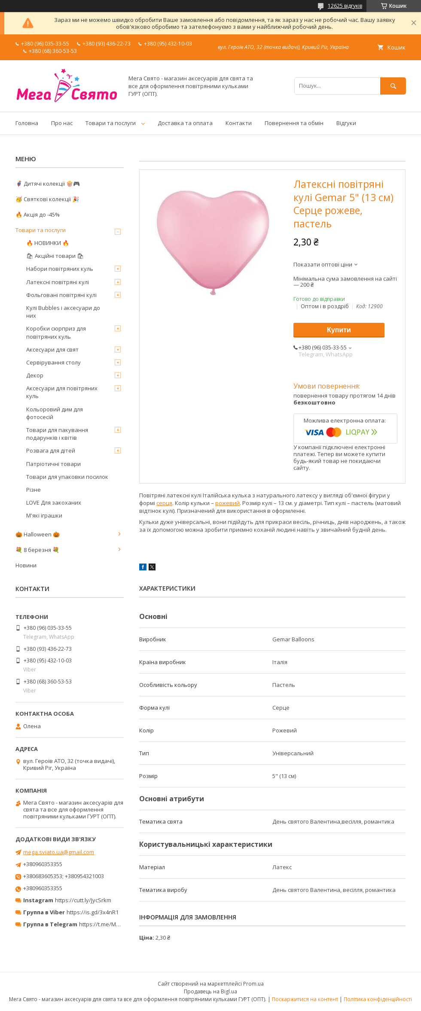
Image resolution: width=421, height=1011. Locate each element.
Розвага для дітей (50, 450)
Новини (26, 565)
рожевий (227, 503)
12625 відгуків (345, 5)
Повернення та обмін (294, 123)
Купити (339, 330)
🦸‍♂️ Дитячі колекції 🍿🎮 (47, 183)
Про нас (62, 123)
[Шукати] (393, 85)
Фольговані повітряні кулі (61, 295)
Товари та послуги (110, 123)
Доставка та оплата (185, 123)
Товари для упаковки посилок (67, 477)
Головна (26, 123)
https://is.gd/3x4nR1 (93, 912)
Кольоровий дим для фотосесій (54, 413)
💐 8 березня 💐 (37, 550)
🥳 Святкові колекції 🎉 (47, 199)
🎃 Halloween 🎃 (37, 534)
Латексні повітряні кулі (57, 282)
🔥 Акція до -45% (37, 214)
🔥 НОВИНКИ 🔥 (47, 243)
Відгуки (346, 123)
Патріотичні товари (53, 464)
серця (164, 503)
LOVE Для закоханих (53, 502)
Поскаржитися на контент (305, 999)
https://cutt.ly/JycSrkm (83, 900)
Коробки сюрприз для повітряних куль (56, 332)
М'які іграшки (44, 515)
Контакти (239, 123)
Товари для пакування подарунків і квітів (57, 433)
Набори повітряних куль (59, 269)
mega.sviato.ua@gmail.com (58, 852)
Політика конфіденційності (378, 999)
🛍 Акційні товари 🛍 (55, 256)
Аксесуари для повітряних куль (62, 392)
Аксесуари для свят (52, 349)
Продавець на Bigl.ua (210, 991)
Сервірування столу (53, 362)
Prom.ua (253, 983)
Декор (34, 375)
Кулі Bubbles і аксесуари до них (63, 311)
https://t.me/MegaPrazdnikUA (117, 924)
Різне (33, 489)
